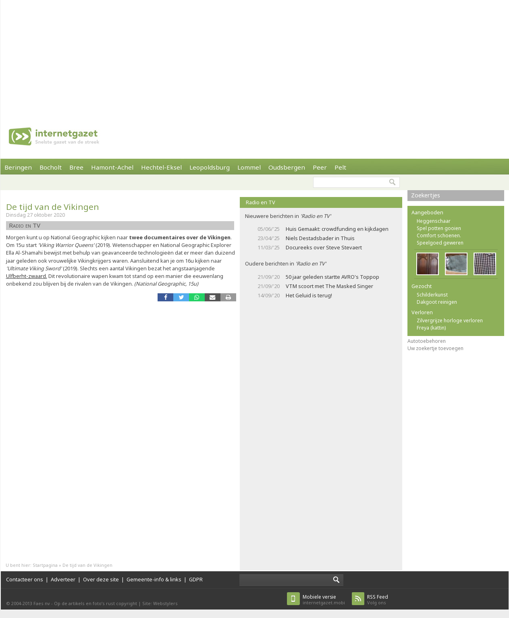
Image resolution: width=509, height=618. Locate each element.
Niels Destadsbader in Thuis (320, 238)
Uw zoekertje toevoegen (435, 348)
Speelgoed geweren (440, 242)
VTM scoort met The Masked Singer (329, 286)
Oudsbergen (286, 167)
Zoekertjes (425, 195)
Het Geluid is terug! (309, 295)
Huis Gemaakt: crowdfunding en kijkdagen (337, 228)
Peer (320, 167)
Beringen (18, 167)
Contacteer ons (24, 579)
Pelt (340, 167)
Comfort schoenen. (439, 235)
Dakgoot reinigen (437, 302)
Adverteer (63, 579)
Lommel (249, 167)
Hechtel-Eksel (161, 167)
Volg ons (377, 600)
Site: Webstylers (160, 603)
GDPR (196, 579)
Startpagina (45, 565)
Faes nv (41, 603)
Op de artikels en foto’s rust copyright (95, 603)
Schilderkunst (432, 294)
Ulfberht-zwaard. (26, 276)
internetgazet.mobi (324, 600)
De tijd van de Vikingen (52, 206)
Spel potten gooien (439, 228)
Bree (76, 167)
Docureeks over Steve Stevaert (324, 247)
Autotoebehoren (426, 341)
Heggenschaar (434, 221)
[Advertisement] (196, 56)
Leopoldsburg (209, 167)
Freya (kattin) (431, 327)
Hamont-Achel (112, 167)
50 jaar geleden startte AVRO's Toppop (332, 276)
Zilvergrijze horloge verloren (450, 320)
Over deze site (101, 579)
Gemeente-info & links (154, 579)
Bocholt (50, 167)
